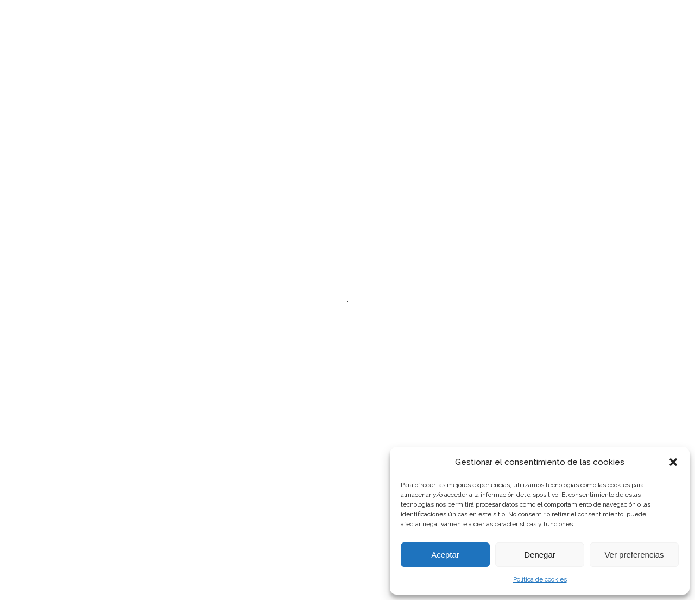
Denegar (539, 554)
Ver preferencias (634, 554)
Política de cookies (540, 579)
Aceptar (445, 554)
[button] (673, 462)
